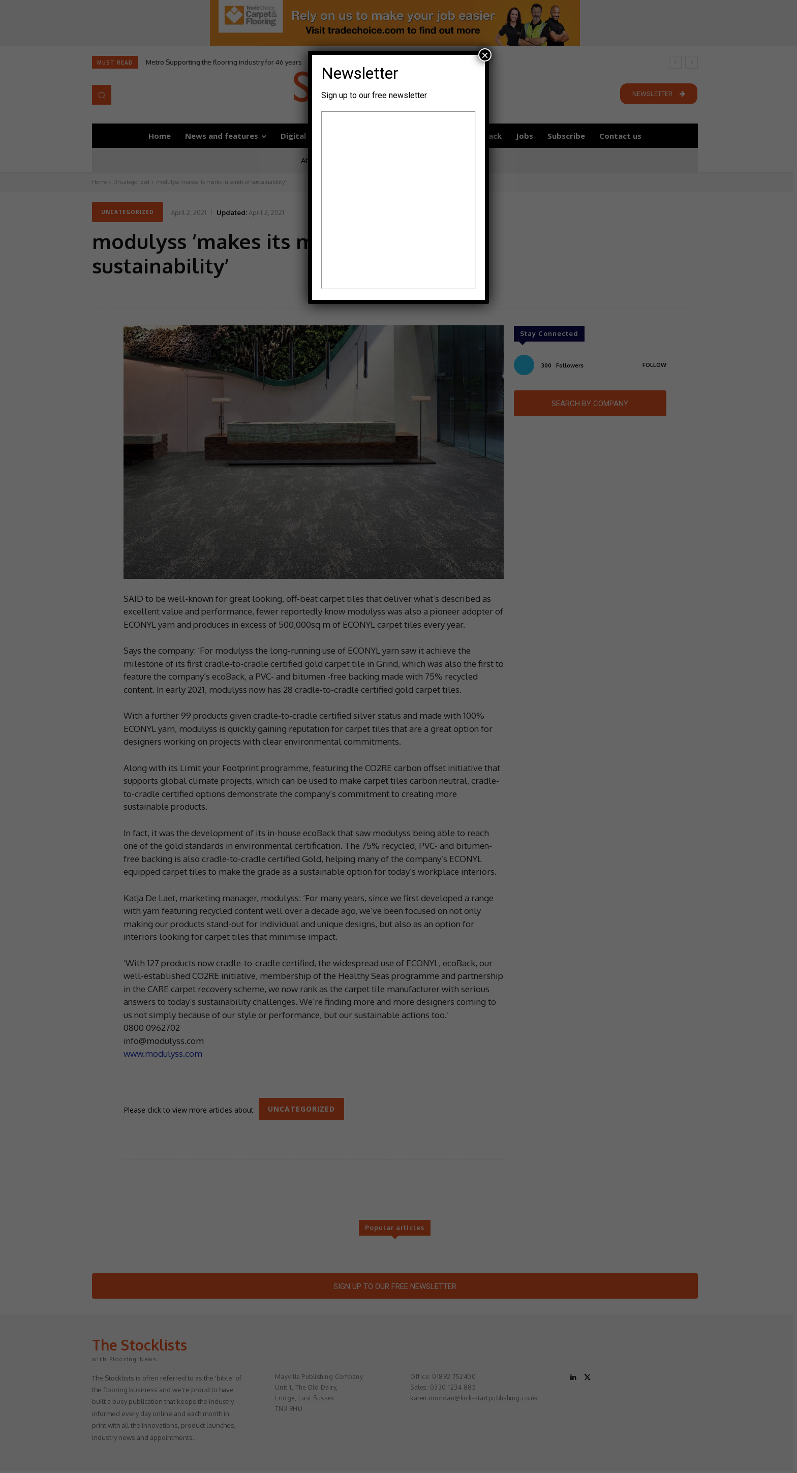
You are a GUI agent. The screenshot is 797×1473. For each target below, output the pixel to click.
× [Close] (484, 55)
